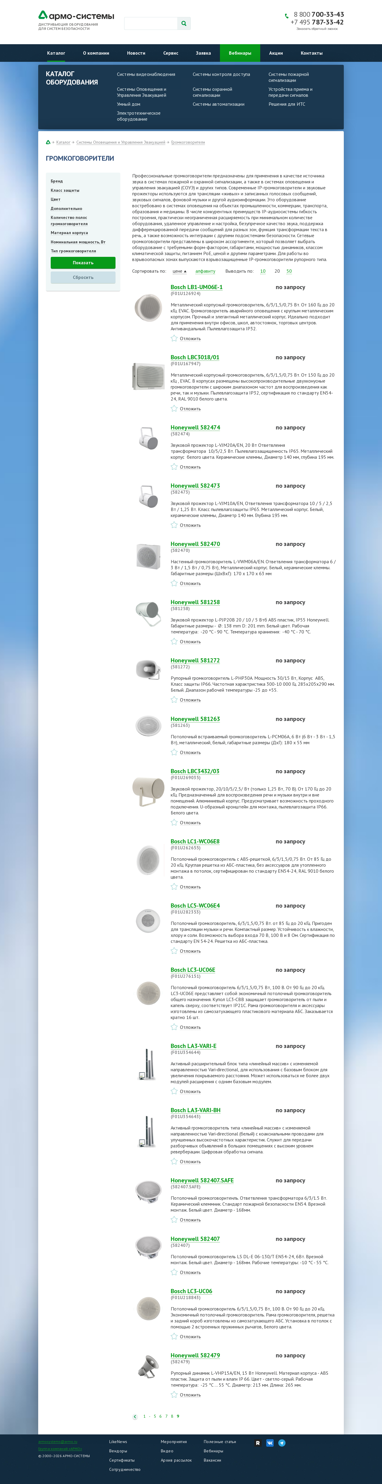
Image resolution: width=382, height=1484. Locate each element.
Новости (136, 53)
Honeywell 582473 (220, 488)
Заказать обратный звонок (317, 29)
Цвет (56, 199)
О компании (96, 53)
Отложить (190, 338)
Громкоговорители (188, 142)
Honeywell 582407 (220, 1242)
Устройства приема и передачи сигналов (290, 92)
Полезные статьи (220, 1441)
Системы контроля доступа (221, 74)
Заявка (203, 53)
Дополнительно (66, 208)
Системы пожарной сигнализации (289, 77)
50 (289, 271)
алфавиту (205, 271)
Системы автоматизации (218, 104)
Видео (167, 1451)
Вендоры (118, 1451)
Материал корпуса (69, 232)
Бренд (57, 181)
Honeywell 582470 (220, 547)
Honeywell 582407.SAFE (220, 1183)
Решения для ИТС (287, 104)
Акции (276, 53)
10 (263, 271)
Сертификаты (122, 1460)
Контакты (312, 53)
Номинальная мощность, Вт (78, 242)
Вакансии (212, 1460)
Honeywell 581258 (220, 605)
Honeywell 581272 (220, 663)
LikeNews (118, 1441)
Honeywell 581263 (220, 722)
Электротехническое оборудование (139, 116)
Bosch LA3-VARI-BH (220, 1113)
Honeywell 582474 (220, 430)
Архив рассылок (176, 1460)
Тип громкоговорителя (73, 251)
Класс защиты (65, 190)
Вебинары (240, 53)
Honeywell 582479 (220, 1358)
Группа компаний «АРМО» (60, 1448)
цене (177, 271)
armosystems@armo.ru (57, 1441)
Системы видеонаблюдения (146, 74)
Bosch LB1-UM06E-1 (220, 290)
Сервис (170, 53)
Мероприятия (174, 1441)
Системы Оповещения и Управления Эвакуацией (142, 92)
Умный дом (128, 104)
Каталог (56, 53)
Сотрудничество (125, 1469)
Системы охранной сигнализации (212, 92)
